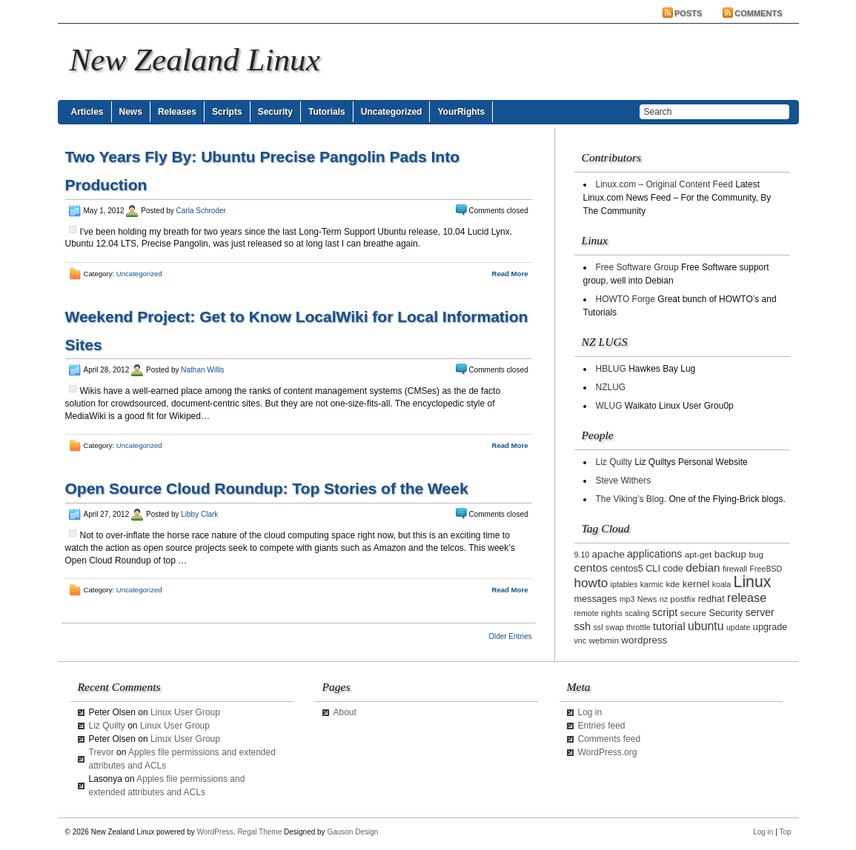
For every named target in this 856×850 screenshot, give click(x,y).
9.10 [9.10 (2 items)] (582, 554)
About (345, 712)
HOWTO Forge (625, 299)
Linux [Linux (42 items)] (753, 582)
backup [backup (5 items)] (730, 554)
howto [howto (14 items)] (591, 582)
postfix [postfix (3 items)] (682, 598)
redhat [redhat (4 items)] (711, 599)
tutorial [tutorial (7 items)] (669, 626)
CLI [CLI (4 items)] (653, 568)
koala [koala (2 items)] (721, 584)
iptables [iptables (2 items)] (624, 584)
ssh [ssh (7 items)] (582, 626)
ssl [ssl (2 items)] (598, 627)
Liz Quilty (614, 462)
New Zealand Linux (195, 59)
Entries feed (602, 725)
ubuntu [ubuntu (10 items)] (706, 626)
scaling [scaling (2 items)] (637, 613)
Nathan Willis (202, 370)
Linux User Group (185, 712)
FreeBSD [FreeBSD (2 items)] (765, 568)
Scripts (227, 112)
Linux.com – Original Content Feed (664, 184)
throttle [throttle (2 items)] (638, 627)
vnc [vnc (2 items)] (580, 640)
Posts (688, 13)
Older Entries (509, 636)
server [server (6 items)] (760, 612)
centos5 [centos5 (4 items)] (626, 568)
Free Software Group (637, 267)
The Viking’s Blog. (631, 499)
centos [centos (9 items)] (591, 567)
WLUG (609, 406)
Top (785, 832)
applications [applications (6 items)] (654, 554)
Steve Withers (623, 480)
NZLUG (611, 387)
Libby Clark (199, 514)
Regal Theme (259, 832)
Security (275, 112)
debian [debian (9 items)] (703, 567)
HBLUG (611, 369)
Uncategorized (391, 112)
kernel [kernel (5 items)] (696, 583)
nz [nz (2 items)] (664, 599)
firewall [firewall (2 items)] (735, 568)
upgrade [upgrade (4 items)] (770, 627)
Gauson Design (352, 832)
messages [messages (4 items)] (595, 599)
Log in (590, 712)
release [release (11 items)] (746, 597)
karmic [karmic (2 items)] (651, 584)
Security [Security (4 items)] (726, 613)
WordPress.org (607, 752)
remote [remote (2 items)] (586, 613)
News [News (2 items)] (647, 599)
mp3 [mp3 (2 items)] (627, 599)
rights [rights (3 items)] (612, 613)
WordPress (215, 832)
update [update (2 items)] (738, 627)
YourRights (461, 112)
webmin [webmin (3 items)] (603, 640)
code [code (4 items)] (673, 568)
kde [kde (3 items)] (673, 584)
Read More (509, 274)
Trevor (101, 752)
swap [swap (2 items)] (614, 627)
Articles (87, 112)
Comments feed (609, 739)
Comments (758, 13)
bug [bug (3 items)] (756, 554)
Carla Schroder (201, 211)
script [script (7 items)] (665, 612)
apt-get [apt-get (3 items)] (698, 554)
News (130, 112)
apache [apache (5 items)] (608, 554)
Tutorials (326, 112)
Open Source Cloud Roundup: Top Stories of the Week (266, 488)
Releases (177, 112)
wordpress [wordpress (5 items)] (644, 640)
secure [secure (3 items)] (693, 613)
